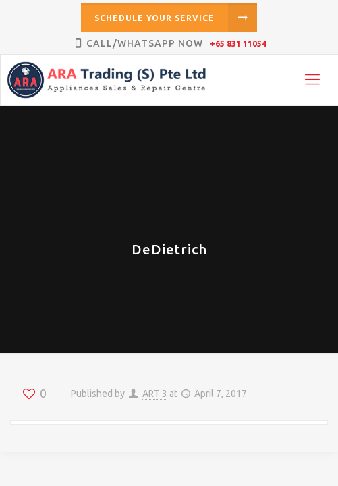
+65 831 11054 (238, 43)
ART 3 (154, 393)
